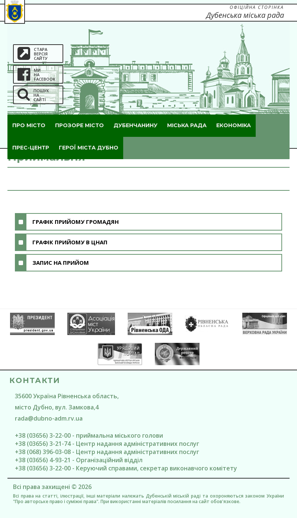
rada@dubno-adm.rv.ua (49, 418)
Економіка (233, 125)
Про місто (28, 125)
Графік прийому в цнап (70, 242)
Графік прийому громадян (75, 221)
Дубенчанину (135, 125)
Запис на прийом (60, 262)
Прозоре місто (79, 125)
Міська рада (187, 125)
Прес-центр (30, 147)
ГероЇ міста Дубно (88, 147)
